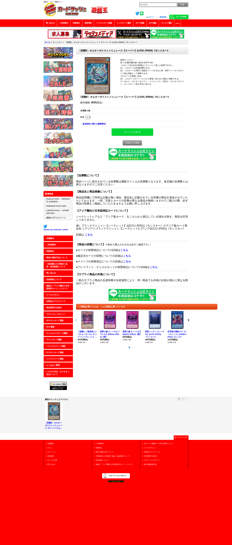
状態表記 (50, 251)
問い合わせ (51, 273)
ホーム (49, 448)
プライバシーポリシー (56, 314)
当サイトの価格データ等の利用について (158, 443)
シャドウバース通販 (55, 359)
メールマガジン (53, 295)
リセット (184, 399)
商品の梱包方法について (56, 257)
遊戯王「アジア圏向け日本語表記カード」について (57, 287)
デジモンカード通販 (55, 352)
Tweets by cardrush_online (56, 229)
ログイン (151, 17)
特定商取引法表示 (54, 307)
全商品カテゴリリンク (56, 301)
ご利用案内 (51, 245)
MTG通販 (50, 327)
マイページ (51, 452)
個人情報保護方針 (150, 464)
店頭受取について (54, 279)
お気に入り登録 (132, 143)
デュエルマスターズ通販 (56, 333)
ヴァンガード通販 (54, 339)
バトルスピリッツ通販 (56, 346)
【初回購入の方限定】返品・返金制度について (56, 265)
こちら (89, 234)
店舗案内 (50, 238)
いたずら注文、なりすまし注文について (57, 372)
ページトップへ (182, 437)
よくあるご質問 (53, 365)
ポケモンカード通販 (55, 320)
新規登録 (163, 17)
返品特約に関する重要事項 (94, 124)
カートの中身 (52, 460)
